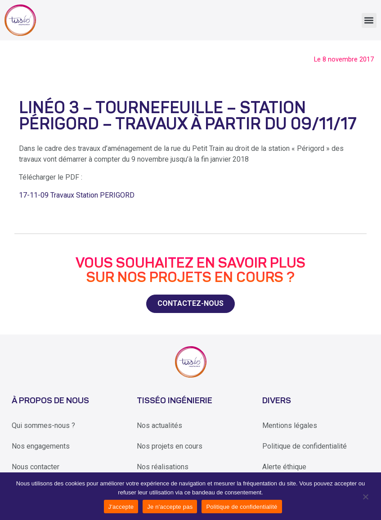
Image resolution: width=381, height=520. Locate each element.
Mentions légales (289, 425)
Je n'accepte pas (170, 506)
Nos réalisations (162, 467)
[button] (369, 20)
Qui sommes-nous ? (43, 425)
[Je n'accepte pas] (365, 496)
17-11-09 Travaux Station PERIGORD (76, 195)
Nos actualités (159, 425)
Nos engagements (41, 446)
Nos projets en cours (169, 446)
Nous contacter (35, 467)
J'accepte (121, 506)
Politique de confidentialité (304, 446)
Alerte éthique (284, 467)
